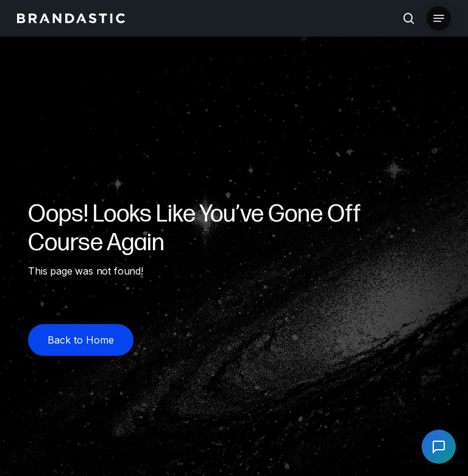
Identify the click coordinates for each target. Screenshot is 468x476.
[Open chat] (439, 447)
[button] (439, 18)
